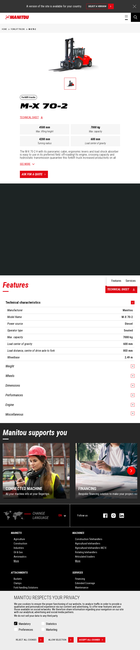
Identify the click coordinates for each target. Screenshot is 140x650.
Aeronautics (20, 556)
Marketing (51, 629)
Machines (78, 533)
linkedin (120, 515)
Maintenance (81, 587)
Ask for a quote (35, 174)
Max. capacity (95, 131)
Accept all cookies (92, 640)
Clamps (18, 583)
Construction (20, 543)
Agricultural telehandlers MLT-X (90, 547)
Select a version (101, 6)
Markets (16, 533)
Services (77, 572)
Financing (80, 578)
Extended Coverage (85, 583)
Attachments (19, 572)
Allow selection (61, 640)
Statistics (51, 624)
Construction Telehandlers (88, 539)
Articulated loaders (85, 556)
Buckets (18, 578)
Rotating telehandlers (86, 552)
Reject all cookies (30, 640)
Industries (19, 547)
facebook (103, 515)
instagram (112, 515)
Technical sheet (29, 117)
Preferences (26, 629)
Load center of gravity (95, 143)
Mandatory (25, 624)
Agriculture (19, 539)
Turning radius (45, 143)
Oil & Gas (18, 552)
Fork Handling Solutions (26, 587)
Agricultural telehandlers (87, 543)
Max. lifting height (44, 131)
